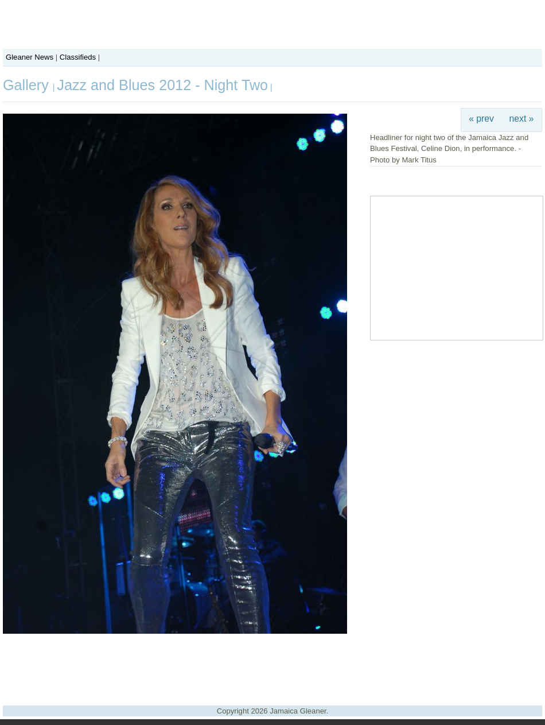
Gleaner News (29, 57)
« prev (481, 118)
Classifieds (78, 57)
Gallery (28, 85)
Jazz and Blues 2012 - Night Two (162, 85)
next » (521, 118)
